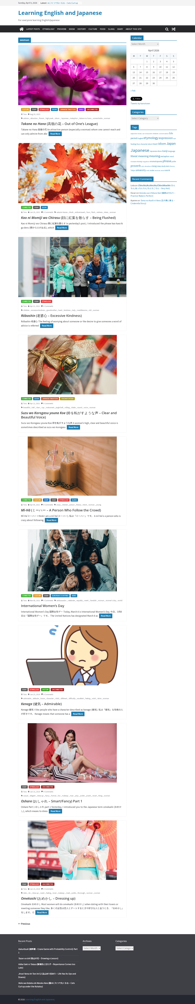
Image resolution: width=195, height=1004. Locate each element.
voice (86, 407)
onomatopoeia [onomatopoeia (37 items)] (156, 161)
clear (38, 407)
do (29, 893)
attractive (33, 118)
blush (71, 212)
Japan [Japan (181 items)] (171, 143)
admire (26, 118)
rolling (67, 407)
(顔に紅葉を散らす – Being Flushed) (68, 217)
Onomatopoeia (67, 398)
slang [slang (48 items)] (154, 165)
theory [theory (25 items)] (172, 166)
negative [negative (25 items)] (146, 161)
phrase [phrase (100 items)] (167, 161)
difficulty (72, 698)
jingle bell (59, 407)
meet (68, 893)
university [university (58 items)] (141, 170)
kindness (67, 310)
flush (93, 212)
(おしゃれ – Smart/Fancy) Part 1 (51, 801)
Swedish (93, 600)
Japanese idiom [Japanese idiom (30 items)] (156, 151)
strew (106, 212)
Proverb (61, 29)
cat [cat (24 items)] (143, 133)
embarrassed (80, 212)
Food (102, 29)
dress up (40, 795)
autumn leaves (62, 212)
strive (99, 698)
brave (43, 698)
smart (94, 795)
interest (65, 504)
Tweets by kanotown (140, 103)
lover (55, 893)
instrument (50, 407)
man (71, 795)
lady (73, 310)
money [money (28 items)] (139, 161)
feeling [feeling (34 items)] (133, 144)
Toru (25, 114)
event (86, 600)
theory (78, 504)
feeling (87, 698)
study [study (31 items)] (163, 166)
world (120, 600)
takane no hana (85, 118)
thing (100, 795)
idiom (57, 118)
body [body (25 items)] (140, 133)
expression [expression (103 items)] (166, 138)
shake (73, 407)
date (25, 893)
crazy (58, 504)
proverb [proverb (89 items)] (136, 166)
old (90, 310)
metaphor (74, 118)
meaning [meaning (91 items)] (154, 156)
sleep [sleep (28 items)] (159, 166)
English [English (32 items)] (140, 138)
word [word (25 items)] (163, 170)
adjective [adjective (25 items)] (134, 133)
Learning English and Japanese (60, 13)
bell (33, 407)
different (64, 698)
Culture (93, 29)
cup (42, 407)
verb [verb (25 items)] (147, 170)
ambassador (61, 600)
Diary (120, 29)
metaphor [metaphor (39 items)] (164, 156)
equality (80, 600)
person (72, 504)
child (57, 698)
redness (99, 212)
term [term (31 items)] (168, 166)
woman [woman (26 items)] (157, 170)
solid (94, 698)
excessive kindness (38, 310)
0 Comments (47, 212)
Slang (111, 29)
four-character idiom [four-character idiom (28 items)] (144, 144)
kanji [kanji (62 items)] (165, 151)
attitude (36, 698)
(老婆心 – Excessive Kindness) (51, 315)
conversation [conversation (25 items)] (164, 133)
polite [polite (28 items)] (174, 161)
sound (79, 407)
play (77, 795)
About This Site (134, 29)
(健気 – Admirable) (41, 703)
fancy (47, 795)
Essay (34, 109)
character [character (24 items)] (148, 133)
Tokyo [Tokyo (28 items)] (133, 170)
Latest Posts (33, 29)
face (88, 212)
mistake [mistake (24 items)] (133, 161)
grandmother (51, 310)
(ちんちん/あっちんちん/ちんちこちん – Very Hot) (153, 187)
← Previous (24, 923)
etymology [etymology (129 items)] (151, 138)
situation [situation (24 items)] (147, 166)
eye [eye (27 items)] (174, 138)
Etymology (48, 29)
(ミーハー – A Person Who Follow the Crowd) (61, 510)
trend (85, 504)
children (26, 310)
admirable (27, 698)
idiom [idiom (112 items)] (162, 143)
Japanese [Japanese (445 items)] (140, 150)
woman (107, 118)
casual (25, 795)
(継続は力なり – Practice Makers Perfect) (153, 194)
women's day (111, 600)
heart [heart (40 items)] (155, 143)
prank (88, 795)
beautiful (26, 407)
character (50, 698)
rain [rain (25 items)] (142, 166)
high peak (49, 118)
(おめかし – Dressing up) (48, 898)
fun (59, 795)
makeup (65, 795)
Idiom (72, 29)
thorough (81, 893)
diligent (32, 795)
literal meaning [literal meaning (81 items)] (140, 156)
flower (41, 118)
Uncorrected (92, 109)
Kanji (81, 109)
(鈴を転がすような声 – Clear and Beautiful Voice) (69, 415)
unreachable (97, 118)
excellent (80, 698)
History (82, 29)
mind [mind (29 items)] (172, 156)
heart (60, 310)
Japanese (64, 118)
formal (53, 795)
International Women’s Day (42, 605)
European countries (60, 595)
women (97, 893)
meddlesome (82, 310)
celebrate (71, 600)
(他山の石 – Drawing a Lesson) (38, 958)
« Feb (133, 90)
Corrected (26, 207)
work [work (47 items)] (167, 170)
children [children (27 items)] (155, 133)
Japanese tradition (68, 109)
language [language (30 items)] (171, 151)
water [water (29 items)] (152, 170)
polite (82, 795)
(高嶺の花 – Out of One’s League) (59, 123)
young (98, 504)
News (74, 595)
